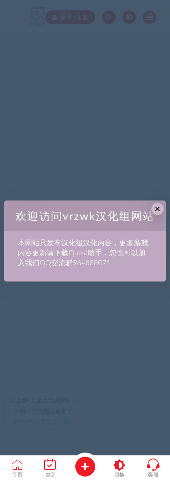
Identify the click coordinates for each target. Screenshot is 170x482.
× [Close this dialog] (157, 209)
